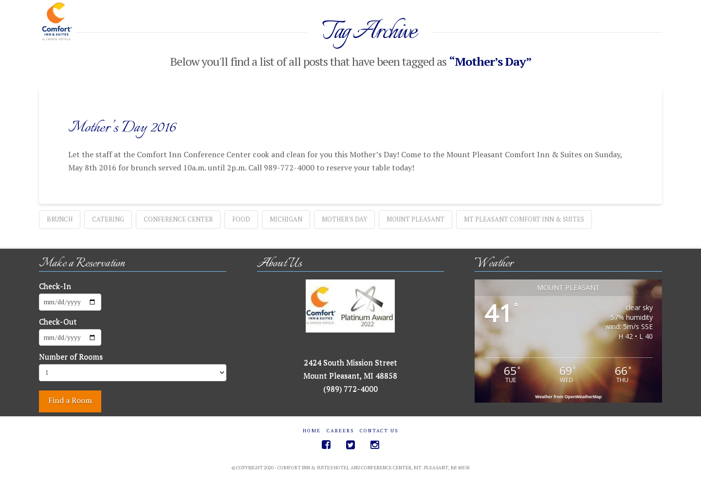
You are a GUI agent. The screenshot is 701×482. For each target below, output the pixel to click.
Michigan (286, 219)
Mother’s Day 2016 (121, 128)
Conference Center (178, 219)
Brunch (60, 219)
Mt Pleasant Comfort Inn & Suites (524, 219)
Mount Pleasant (415, 219)
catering (108, 219)
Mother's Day (344, 219)
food (241, 219)
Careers (340, 430)
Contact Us (379, 430)
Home (312, 430)
